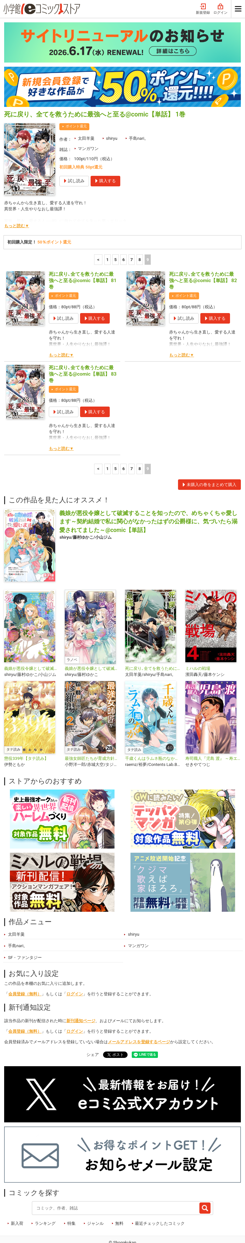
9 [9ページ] (147, 234)
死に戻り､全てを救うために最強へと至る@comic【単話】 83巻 (82, 349)
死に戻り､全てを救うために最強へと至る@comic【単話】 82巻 (203, 255)
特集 (71, 1198)
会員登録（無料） (24, 968)
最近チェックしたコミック (160, 1198)
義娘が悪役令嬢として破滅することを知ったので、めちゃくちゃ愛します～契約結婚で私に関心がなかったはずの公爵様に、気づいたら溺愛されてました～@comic (31, 643)
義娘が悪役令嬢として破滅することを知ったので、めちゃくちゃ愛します (92, 643)
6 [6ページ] (123, 234)
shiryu (111, 113)
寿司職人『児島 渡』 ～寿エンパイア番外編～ (213, 733)
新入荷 (17, 1198)
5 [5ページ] (115, 234)
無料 (119, 1198)
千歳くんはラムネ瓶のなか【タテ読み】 (152, 733)
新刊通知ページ (80, 995)
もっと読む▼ (16, 200)
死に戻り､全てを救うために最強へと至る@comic (152, 643)
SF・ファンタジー (25, 932)
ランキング (45, 1198)
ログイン (74, 968)
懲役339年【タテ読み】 (26, 733)
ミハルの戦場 (197, 643)
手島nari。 (138, 113)
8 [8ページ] (139, 234)
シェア (92, 1029)
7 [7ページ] (131, 234)
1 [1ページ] (107, 234)
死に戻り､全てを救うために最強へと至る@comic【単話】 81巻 (82, 255)
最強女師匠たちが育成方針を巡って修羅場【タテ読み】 (92, 733)
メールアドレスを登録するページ (139, 1016)
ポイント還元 (76, 101)
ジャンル (95, 1198)
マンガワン (88, 123)
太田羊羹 (86, 113)
